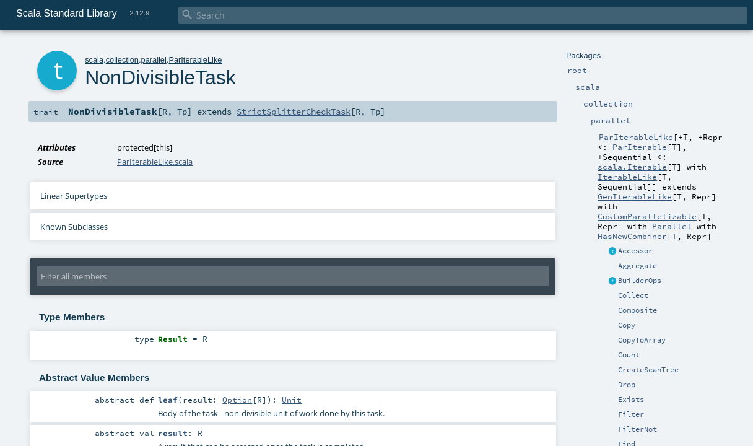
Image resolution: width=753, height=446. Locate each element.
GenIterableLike (635, 196)
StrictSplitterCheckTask (293, 111)
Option (237, 399)
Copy (626, 325)
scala (94, 59)
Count (629, 355)
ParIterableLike (195, 59)
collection (122, 59)
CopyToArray (642, 340)
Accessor (635, 251)
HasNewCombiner (632, 236)
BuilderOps (639, 280)
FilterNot (637, 429)
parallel (154, 59)
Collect (633, 295)
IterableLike (627, 176)
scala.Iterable (632, 167)
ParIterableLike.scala (155, 161)
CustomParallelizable (647, 216)
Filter (631, 414)
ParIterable (639, 147)
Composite (637, 310)
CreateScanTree (648, 369)
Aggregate (637, 265)
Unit (292, 399)
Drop (626, 384)
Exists (631, 399)
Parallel (672, 226)
